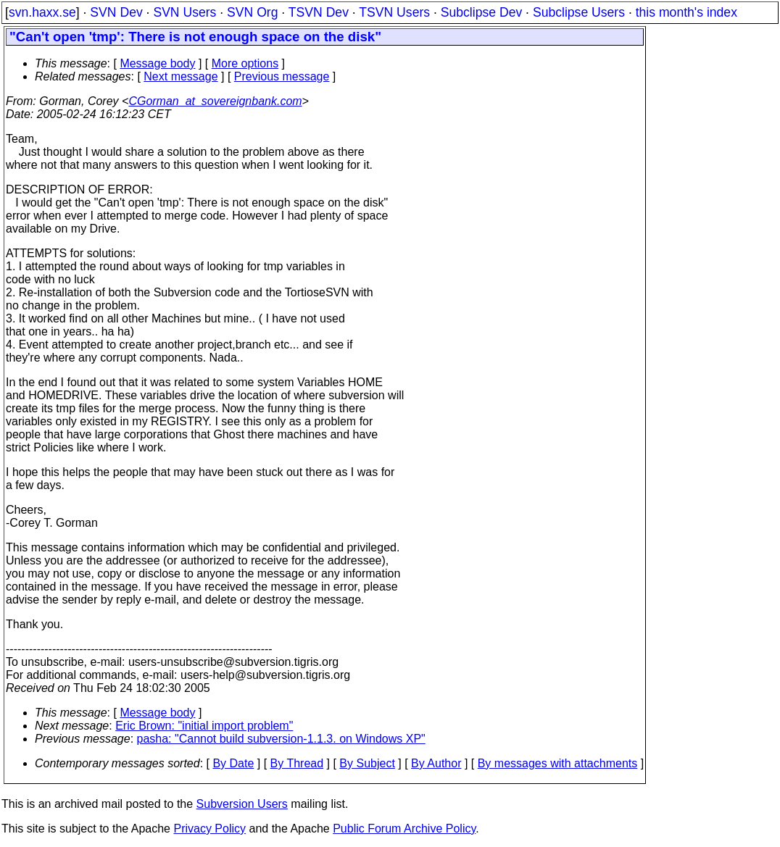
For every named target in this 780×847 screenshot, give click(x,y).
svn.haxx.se (42, 12)
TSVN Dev (319, 12)
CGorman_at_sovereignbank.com (215, 101)
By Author (436, 763)
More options (245, 63)
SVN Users (184, 12)
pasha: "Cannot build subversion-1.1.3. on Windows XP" (281, 739)
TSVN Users (394, 12)
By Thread (297, 763)
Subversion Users (242, 804)
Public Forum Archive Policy (404, 828)
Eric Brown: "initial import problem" (204, 725)
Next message (180, 76)
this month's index (686, 12)
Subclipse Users (579, 12)
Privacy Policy (209, 828)
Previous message (282, 76)
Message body (157, 63)
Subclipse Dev (481, 12)
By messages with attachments (558, 763)
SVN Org (252, 12)
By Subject (366, 763)
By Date (233, 763)
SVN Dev (116, 12)
